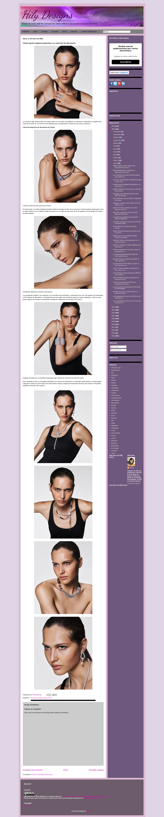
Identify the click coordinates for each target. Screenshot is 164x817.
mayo (115, 152)
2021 (113, 316)
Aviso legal (27, 806)
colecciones (33, 698)
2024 (113, 307)
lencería (114, 418)
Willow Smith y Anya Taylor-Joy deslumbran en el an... (124, 166)
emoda (113, 408)
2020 (113, 318)
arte (112, 373)
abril (115, 154)
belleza (113, 380)
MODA (35, 31)
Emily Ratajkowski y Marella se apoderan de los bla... (124, 171)
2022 (113, 313)
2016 (113, 330)
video (113, 453)
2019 (113, 321)
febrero (116, 160)
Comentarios (116, 350)
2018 (113, 324)
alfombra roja (115, 368)
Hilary (132, 468)
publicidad (115, 446)
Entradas (115, 347)
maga (113, 423)
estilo (113, 410)
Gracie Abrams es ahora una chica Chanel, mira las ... (125, 208)
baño (113, 378)
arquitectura (115, 370)
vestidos (114, 451)
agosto (116, 143)
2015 (113, 333)
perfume (114, 443)
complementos (116, 398)
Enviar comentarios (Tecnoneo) (42, 774)
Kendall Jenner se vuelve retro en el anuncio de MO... (125, 292)
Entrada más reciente (32, 770)
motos (113, 435)
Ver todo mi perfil (133, 483)
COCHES (44, 31)
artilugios (114, 375)
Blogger (89, 811)
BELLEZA (74, 31)
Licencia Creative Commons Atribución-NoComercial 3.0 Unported (85, 796)
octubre (116, 137)
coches (113, 393)
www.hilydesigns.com (91, 798)
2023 (113, 310)
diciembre (117, 131)
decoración (115, 403)
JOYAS (64, 31)
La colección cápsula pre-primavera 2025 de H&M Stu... (125, 218)
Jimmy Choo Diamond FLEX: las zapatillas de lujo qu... (124, 283)
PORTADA (26, 31)
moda (50, 698)
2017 (113, 327)
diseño (40, 698)
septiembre (117, 140)
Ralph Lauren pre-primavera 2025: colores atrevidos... (125, 236)
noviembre (117, 134)
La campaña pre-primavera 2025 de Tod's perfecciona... (125, 255)
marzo (115, 157)
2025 (113, 129)
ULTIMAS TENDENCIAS (89, 31)
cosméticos (115, 400)
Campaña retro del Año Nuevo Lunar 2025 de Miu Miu (126, 194)
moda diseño (115, 433)
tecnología (115, 448)
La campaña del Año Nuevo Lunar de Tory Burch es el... (126, 264)
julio (115, 146)
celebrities (114, 390)
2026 (113, 126)
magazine (114, 425)
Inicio (65, 770)
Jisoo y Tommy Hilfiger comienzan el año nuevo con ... (126, 269)
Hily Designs (47, 14)
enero (115, 163)
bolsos (113, 383)
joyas (45, 698)
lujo (112, 420)
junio (115, 149)
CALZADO (54, 31)
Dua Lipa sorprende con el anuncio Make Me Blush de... (125, 213)
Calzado (114, 385)
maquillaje (114, 428)
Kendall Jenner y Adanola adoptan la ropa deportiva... (126, 260)
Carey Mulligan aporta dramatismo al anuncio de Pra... (126, 278)
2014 (113, 336)
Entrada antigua (96, 770)
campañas (114, 388)
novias (113, 438)
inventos (114, 413)
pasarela (114, 440)
